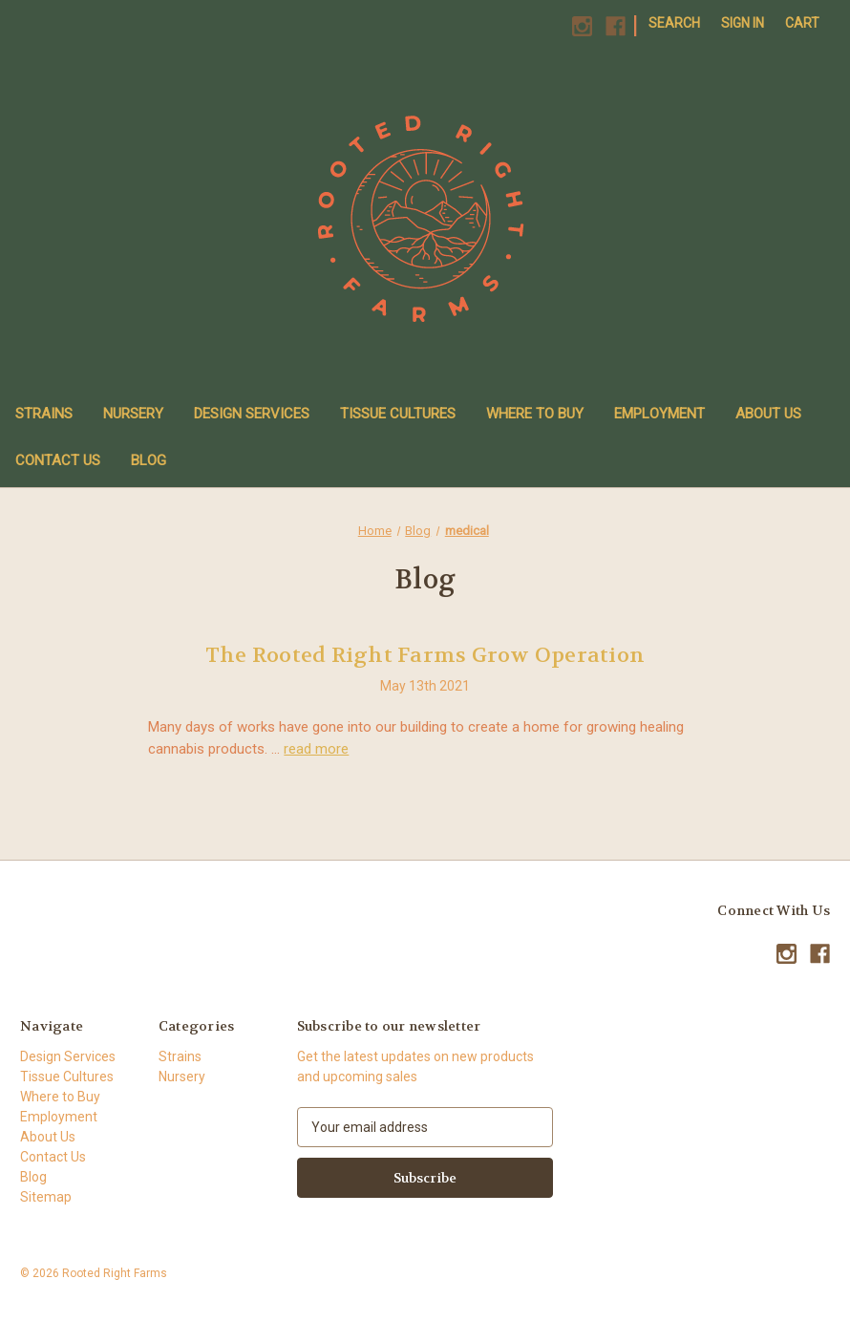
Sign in (742, 23)
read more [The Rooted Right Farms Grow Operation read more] (316, 748)
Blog (148, 460)
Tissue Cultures (398, 413)
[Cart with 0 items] (802, 23)
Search (674, 23)
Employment (659, 413)
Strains (44, 413)
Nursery (133, 413)
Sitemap (46, 1197)
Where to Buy (535, 413)
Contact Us (57, 460)
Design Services (251, 413)
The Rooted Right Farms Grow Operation (425, 655)
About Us (768, 413)
